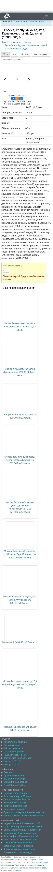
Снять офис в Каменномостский (20, 839)
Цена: (4, 107)
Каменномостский (37, 45)
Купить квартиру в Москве (17, 796)
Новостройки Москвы (15, 802)
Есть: (4, 138)
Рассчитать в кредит (12, 60)
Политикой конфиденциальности (29, 865)
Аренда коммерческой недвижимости (23, 815)
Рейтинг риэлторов (13, 748)
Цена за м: (7, 133)
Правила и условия (14, 775)
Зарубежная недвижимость (18, 758)
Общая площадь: (11, 128)
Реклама (8, 772)
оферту (43, 868)
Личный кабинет (12, 745)
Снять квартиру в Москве (17, 799)
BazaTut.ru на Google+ (15, 779)
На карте (25, 54)
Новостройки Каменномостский (20, 833)
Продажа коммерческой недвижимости (24, 812)
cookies (18, 871)
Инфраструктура (41, 54)
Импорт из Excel (12, 761)
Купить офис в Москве (15, 806)
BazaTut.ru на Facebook (16, 782)
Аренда (17, 42)
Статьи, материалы (14, 751)
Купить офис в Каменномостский (21, 836)
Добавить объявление (15, 742)
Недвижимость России (15, 755)
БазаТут (6, 42)
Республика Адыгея (15, 45)
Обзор (5, 54)
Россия (27, 42)
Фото (15, 54)
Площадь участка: (11, 112)
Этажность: (7, 118)
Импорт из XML (12, 764)
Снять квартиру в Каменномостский (22, 830)
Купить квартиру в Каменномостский (23, 826)
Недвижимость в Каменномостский (22, 823)
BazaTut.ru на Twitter (14, 785)
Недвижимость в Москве (16, 793)
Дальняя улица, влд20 (16, 48)
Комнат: (5, 123)
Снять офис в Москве (15, 809)
